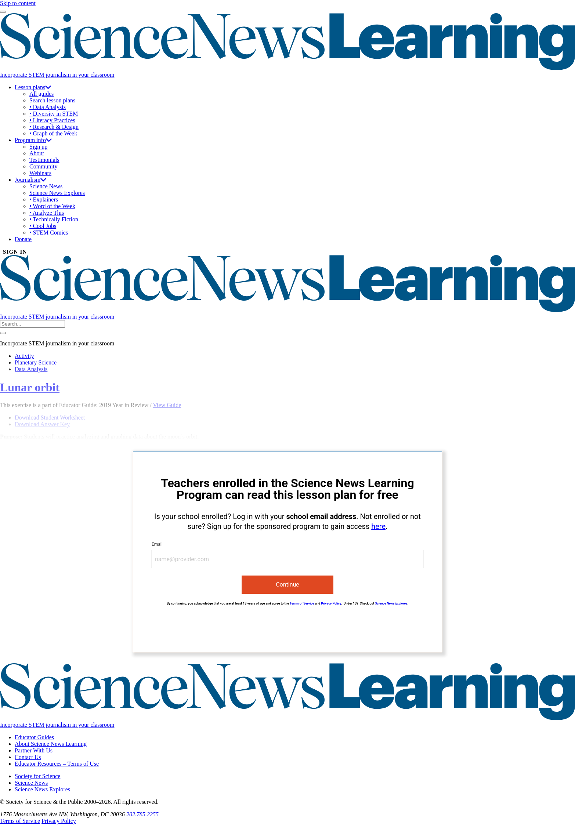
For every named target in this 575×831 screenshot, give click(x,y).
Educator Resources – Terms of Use (57, 764)
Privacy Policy (331, 603)
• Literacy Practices (52, 120)
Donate (23, 239)
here (378, 526)
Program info (33, 140)
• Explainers (43, 199)
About (36, 153)
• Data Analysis (47, 107)
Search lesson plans (52, 100)
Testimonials (44, 160)
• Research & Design (54, 127)
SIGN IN (15, 252)
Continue (287, 584)
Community (43, 166)
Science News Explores (57, 193)
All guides (41, 94)
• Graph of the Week (53, 133)
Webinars (40, 173)
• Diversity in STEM (53, 113)
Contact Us (28, 757)
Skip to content (18, 3)
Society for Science (37, 776)
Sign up (38, 147)
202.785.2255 (142, 814)
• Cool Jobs (42, 226)
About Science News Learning (51, 744)
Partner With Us (34, 750)
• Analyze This (46, 213)
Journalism (30, 180)
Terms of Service (302, 603)
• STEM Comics (48, 232)
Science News (45, 186)
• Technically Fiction (53, 219)
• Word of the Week (52, 206)
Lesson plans (33, 87)
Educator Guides (34, 737)
